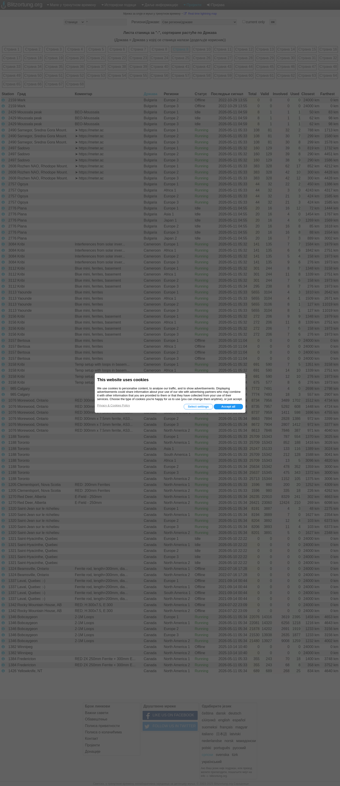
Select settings (198, 406)
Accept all (228, 406)
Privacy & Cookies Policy (113, 405)
